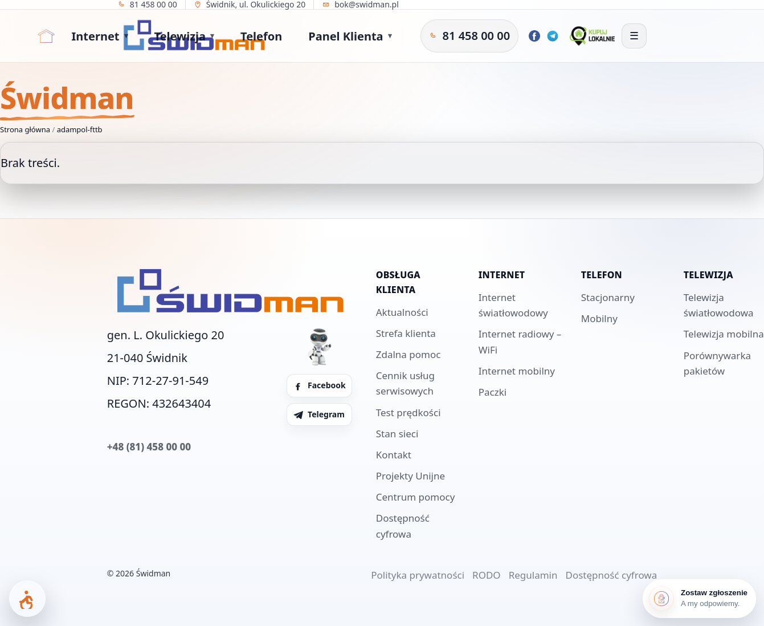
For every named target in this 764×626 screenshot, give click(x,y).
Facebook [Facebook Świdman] (319, 385)
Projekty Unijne (410, 475)
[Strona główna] (46, 36)
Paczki (492, 392)
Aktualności (402, 312)
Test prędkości (408, 412)
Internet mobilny (517, 370)
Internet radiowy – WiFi (520, 341)
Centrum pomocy (415, 496)
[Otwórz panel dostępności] (27, 598)
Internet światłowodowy (513, 305)
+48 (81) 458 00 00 (149, 446)
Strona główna (25, 129)
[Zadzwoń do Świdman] (469, 35)
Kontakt (393, 454)
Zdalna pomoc (408, 354)
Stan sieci (397, 433)
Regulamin (533, 575)
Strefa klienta (406, 333)
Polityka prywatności (417, 575)
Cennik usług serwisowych (405, 383)
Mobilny (599, 318)
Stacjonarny (608, 297)
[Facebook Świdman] (534, 36)
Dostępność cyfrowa (403, 525)
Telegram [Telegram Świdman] (319, 414)
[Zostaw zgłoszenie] (699, 598)
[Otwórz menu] (634, 35)
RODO (486, 575)
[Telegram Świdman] (552, 36)
